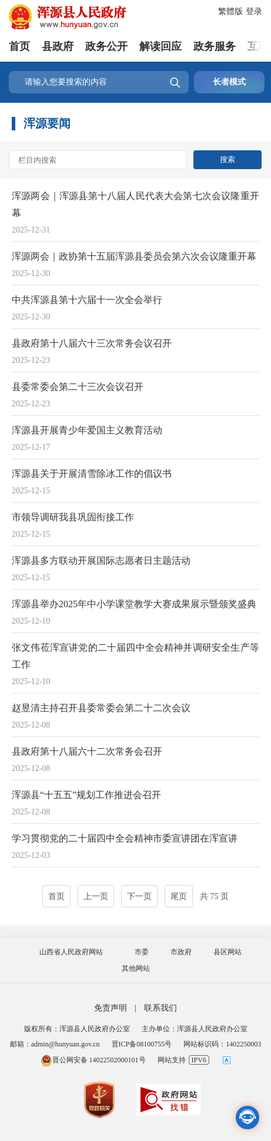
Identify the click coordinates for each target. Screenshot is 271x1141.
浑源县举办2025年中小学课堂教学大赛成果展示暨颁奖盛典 (134, 604)
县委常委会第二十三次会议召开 (77, 387)
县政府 (57, 46)
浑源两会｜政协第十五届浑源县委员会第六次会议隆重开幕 (134, 256)
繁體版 (230, 11)
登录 (254, 11)
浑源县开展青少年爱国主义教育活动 (87, 430)
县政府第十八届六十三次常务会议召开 (92, 343)
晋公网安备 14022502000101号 (93, 1060)
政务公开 (106, 46)
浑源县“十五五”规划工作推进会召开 (86, 795)
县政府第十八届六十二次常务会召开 (87, 751)
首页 (19, 46)
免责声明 (110, 1008)
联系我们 (160, 1008)
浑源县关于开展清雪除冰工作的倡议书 (92, 474)
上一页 (95, 896)
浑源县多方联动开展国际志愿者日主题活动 (101, 561)
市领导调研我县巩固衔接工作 (73, 517)
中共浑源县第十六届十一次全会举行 (87, 300)
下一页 (139, 896)
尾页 (178, 896)
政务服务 (214, 46)
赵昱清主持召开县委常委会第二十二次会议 (101, 708)
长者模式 (229, 82)
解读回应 (160, 46)
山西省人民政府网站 (71, 952)
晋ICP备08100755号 (142, 1044)
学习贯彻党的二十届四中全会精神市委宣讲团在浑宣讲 (124, 838)
